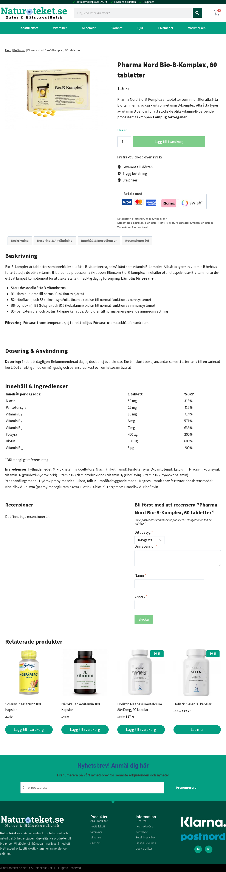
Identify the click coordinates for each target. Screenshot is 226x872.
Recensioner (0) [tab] (137, 241)
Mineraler (89, 28)
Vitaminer (60, 28)
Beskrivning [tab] (20, 241)
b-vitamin (150, 222)
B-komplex (136, 222)
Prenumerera (186, 787)
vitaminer (207, 222)
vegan (196, 222)
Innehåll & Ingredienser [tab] (99, 241)
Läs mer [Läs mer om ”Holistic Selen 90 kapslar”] (197, 729)
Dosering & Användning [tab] (55, 241)
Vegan (149, 218)
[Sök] (197, 13)
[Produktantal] (124, 141)
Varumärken (197, 28)
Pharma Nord (183, 222)
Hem (8, 50)
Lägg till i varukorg (166, 141)
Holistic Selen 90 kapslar (192, 704)
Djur (140, 28)
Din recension (146, 546)
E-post (141, 596)
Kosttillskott (29, 28)
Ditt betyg (144, 532)
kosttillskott (166, 222)
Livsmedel (165, 28)
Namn (140, 575)
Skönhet (116, 28)
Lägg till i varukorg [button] (29, 729)
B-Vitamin (19, 50)
